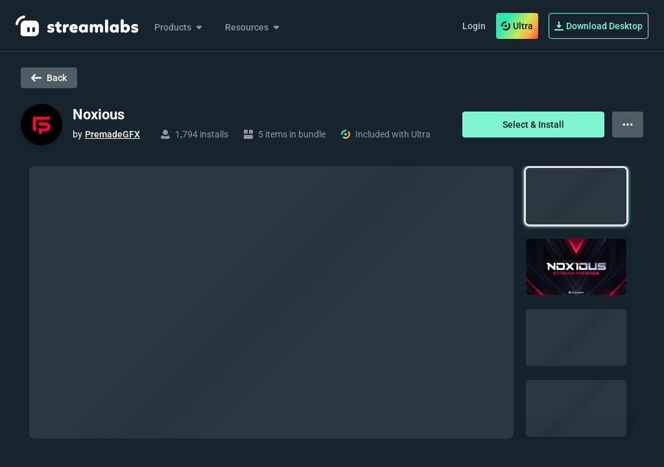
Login (474, 26)
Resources (253, 27)
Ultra (517, 26)
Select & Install (533, 124)
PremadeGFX (112, 134)
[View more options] (627, 125)
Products (179, 27)
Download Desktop (598, 26)
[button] (576, 196)
